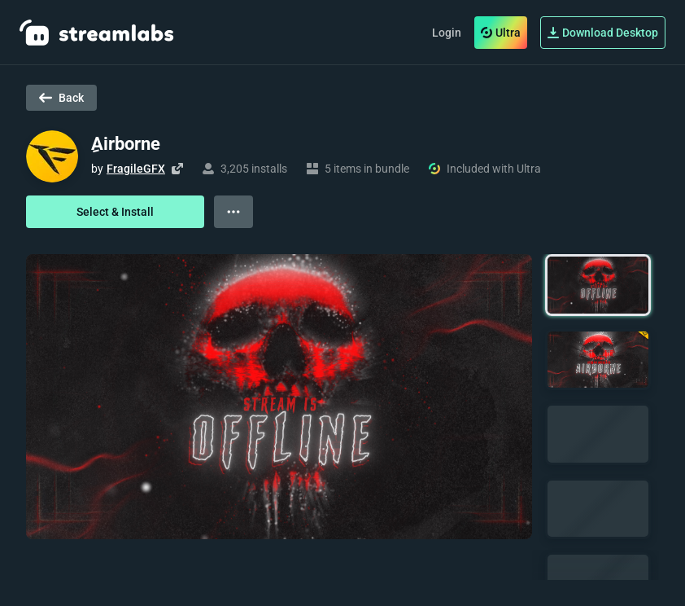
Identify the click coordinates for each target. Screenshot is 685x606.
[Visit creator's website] (177, 168)
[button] (598, 285)
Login (446, 32)
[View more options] (233, 211)
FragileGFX (136, 168)
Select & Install (115, 211)
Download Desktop (603, 32)
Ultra (501, 32)
